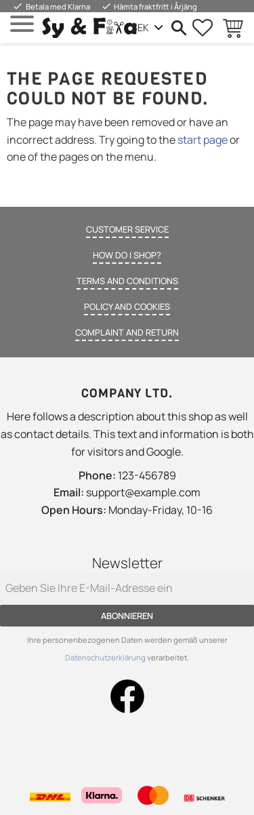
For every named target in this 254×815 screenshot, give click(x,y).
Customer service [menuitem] (127, 229)
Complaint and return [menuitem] (127, 332)
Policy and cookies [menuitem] (127, 306)
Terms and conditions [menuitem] (127, 281)
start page (202, 139)
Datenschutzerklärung (106, 657)
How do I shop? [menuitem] (127, 255)
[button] (22, 24)
